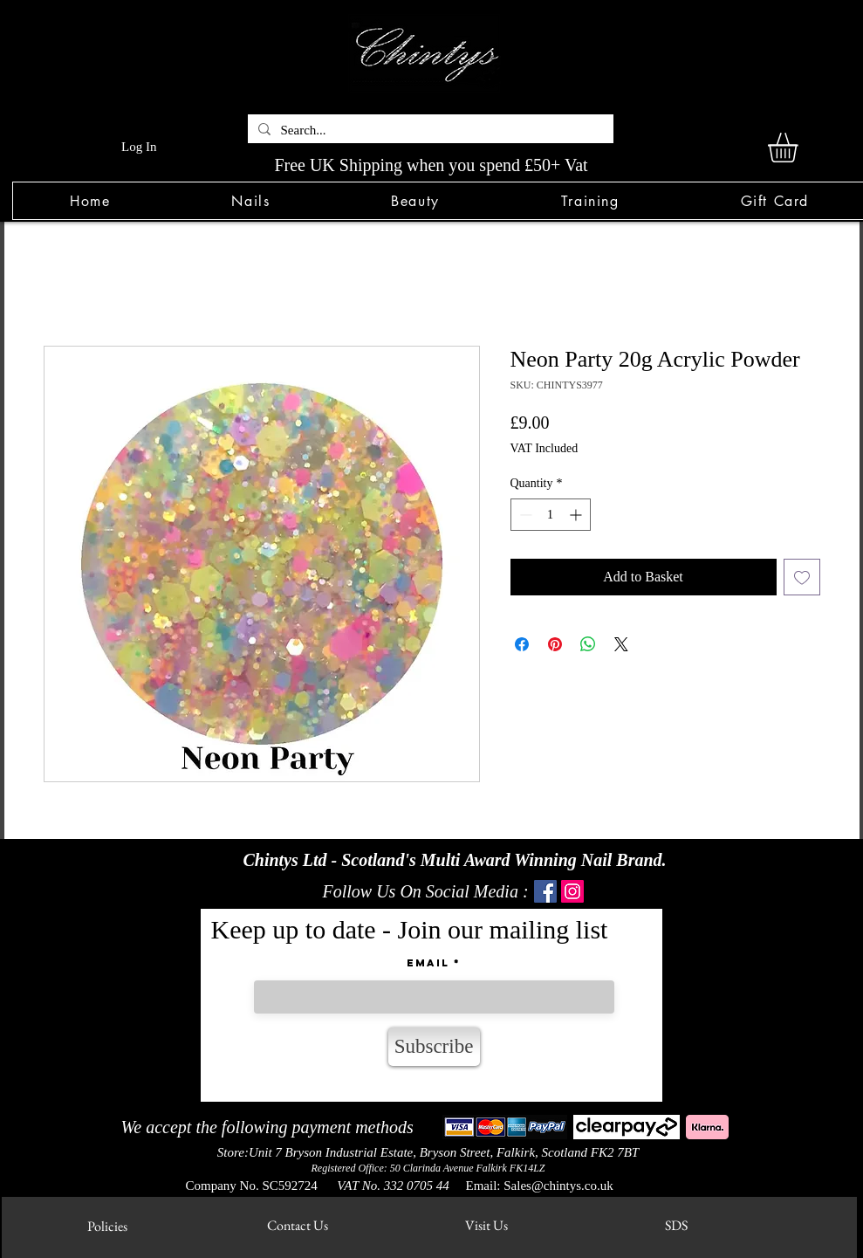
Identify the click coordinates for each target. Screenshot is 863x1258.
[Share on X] (621, 644)
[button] (251, 200)
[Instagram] (572, 891)
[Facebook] (545, 891)
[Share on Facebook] (521, 644)
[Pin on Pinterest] (555, 644)
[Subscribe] (434, 1047)
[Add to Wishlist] (802, 577)
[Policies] (107, 1226)
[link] (800, 147)
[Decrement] (524, 514)
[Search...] (429, 130)
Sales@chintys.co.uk (558, 1186)
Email (428, 963)
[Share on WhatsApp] (588, 644)
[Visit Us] (486, 1225)
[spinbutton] (550, 514)
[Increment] (577, 514)
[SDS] (676, 1225)
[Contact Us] (298, 1225)
